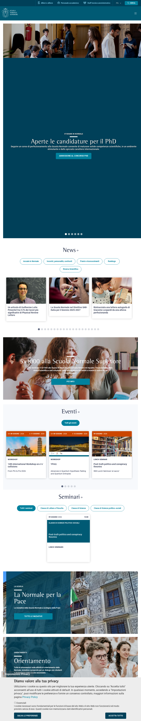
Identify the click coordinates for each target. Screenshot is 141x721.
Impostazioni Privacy (17, 674)
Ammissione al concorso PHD (73, 156)
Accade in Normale (31, 262)
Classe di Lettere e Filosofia (52, 509)
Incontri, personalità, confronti (59, 262)
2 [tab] (68, 234)
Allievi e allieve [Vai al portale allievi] (47, 3)
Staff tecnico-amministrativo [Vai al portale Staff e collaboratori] (99, 3)
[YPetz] (69, 455)
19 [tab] (95, 329)
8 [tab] (60, 329)
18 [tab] (91, 329)
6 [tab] (81, 234)
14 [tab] (79, 329)
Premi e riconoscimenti (89, 262)
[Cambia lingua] (120, 3)
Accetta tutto (116, 716)
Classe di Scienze (78, 509)
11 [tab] (70, 329)
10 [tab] (66, 329)
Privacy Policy (30, 697)
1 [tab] (65, 234)
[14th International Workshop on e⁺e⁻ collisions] (26, 454)
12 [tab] (73, 329)
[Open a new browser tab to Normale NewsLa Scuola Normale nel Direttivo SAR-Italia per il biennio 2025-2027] (69, 297)
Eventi (70, 413)
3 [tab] (72, 234)
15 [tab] (82, 329)
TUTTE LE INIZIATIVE (33, 617)
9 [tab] (63, 329)
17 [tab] (88, 329)
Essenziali (21, 703)
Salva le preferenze (27, 716)
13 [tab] (76, 329)
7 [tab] (57, 329)
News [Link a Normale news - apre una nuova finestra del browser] (70, 251)
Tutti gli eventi (70, 424)
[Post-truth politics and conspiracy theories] (112, 454)
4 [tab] (75, 234)
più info (70, 382)
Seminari (70, 498)
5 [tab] (78, 234)
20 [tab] (98, 329)
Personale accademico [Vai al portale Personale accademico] (70, 3)
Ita (118, 3)
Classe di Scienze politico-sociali (107, 509)
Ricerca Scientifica (70, 269)
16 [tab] (85, 329)
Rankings (112, 262)
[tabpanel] (26, 300)
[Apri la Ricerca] (131, 3)
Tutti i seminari (26, 509)
